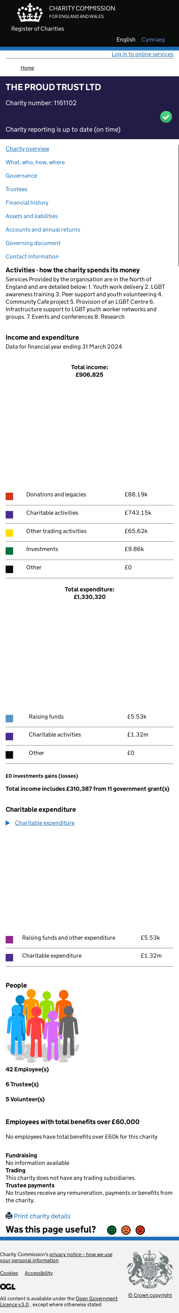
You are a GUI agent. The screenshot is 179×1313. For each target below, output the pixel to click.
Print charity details (38, 1216)
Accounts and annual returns (43, 229)
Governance (21, 175)
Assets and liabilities (32, 216)
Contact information (32, 256)
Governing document (33, 243)
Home (27, 67)
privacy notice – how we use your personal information (56, 1257)
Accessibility (39, 1273)
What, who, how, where (35, 162)
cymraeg (153, 39)
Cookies (9, 1273)
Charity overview (27, 148)
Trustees (16, 189)
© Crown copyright (150, 1295)
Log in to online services (142, 54)
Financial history (27, 202)
